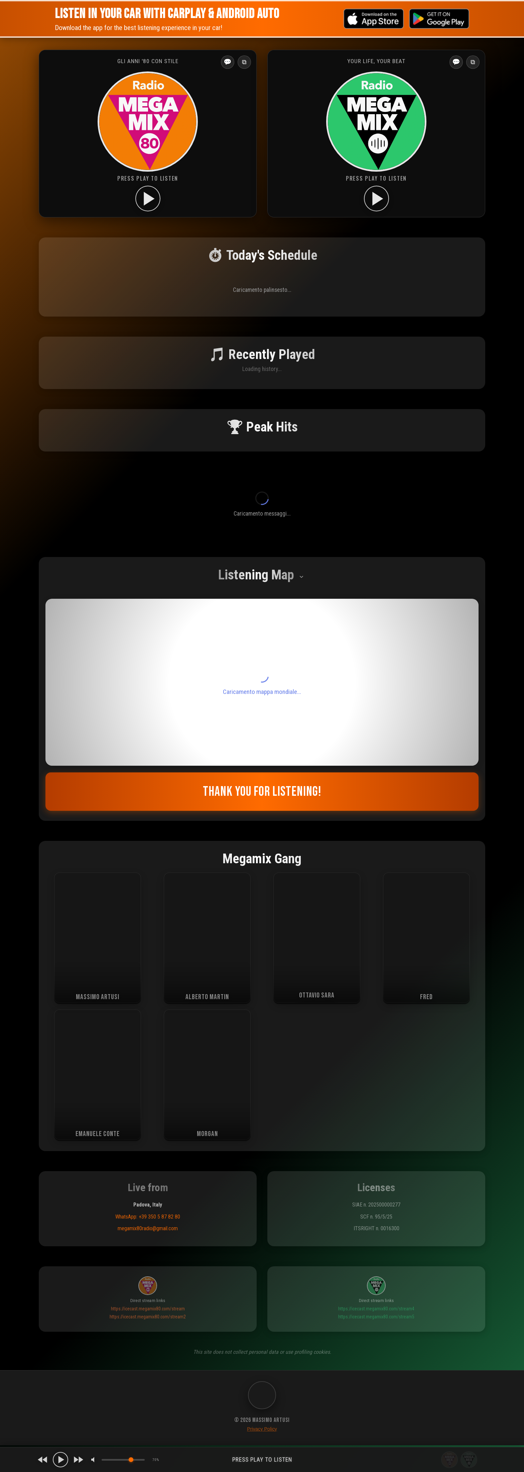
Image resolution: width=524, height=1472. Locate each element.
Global (83, 1409)
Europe (62, 1409)
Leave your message (262, 1011)
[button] (53, 1261)
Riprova (262, 1176)
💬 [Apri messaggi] (228, 61)
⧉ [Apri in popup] (244, 61)
